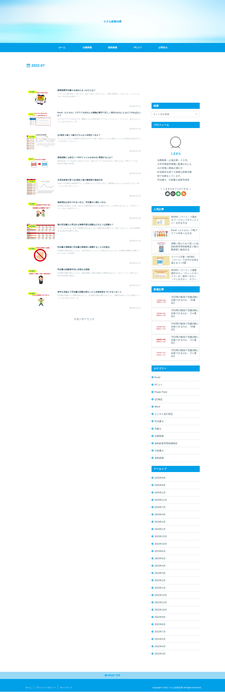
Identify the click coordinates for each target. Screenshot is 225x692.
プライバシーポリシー (46, 688)
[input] (176, 114)
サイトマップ (66, 688)
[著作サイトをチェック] (167, 193)
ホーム (29, 688)
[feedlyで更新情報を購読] (178, 193)
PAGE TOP (112, 675)
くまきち (175, 153)
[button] (196, 114)
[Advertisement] (84, 76)
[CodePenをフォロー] (172, 193)
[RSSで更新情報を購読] (183, 193)
